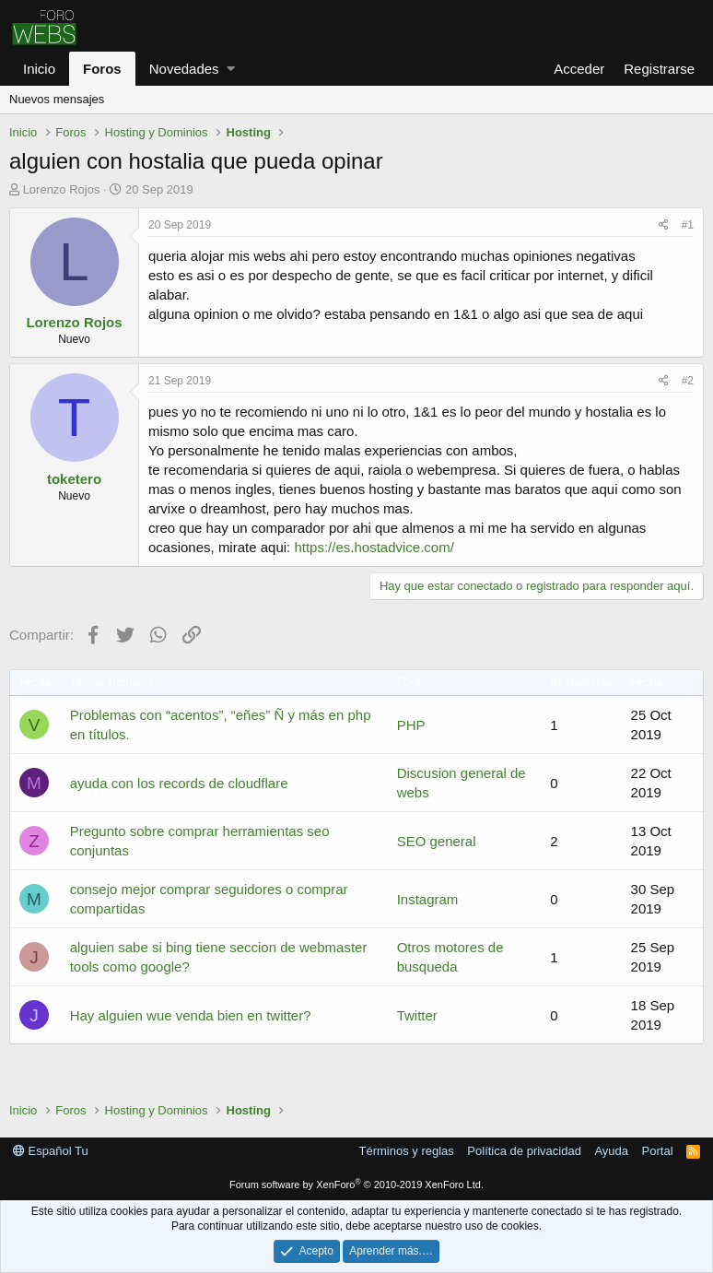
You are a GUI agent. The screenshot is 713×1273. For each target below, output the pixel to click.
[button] (231, 69)
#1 (688, 224)
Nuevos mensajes (56, 99)
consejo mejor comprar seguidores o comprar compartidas (209, 898)
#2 (688, 380)
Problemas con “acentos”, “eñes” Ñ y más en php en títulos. (220, 724)
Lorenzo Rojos (61, 189)
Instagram (428, 899)
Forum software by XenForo (356, 1184)
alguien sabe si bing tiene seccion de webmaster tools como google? (219, 956)
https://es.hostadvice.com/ (373, 547)
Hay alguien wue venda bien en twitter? (190, 1015)
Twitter (417, 1015)
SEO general (436, 841)
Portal (657, 1151)
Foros (102, 69)
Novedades (184, 69)
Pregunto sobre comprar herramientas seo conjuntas (200, 840)
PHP (411, 725)
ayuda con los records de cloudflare (179, 783)
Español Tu (50, 1151)
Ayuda (611, 1151)
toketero (74, 479)
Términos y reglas (406, 1151)
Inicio (39, 69)
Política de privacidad (524, 1151)
